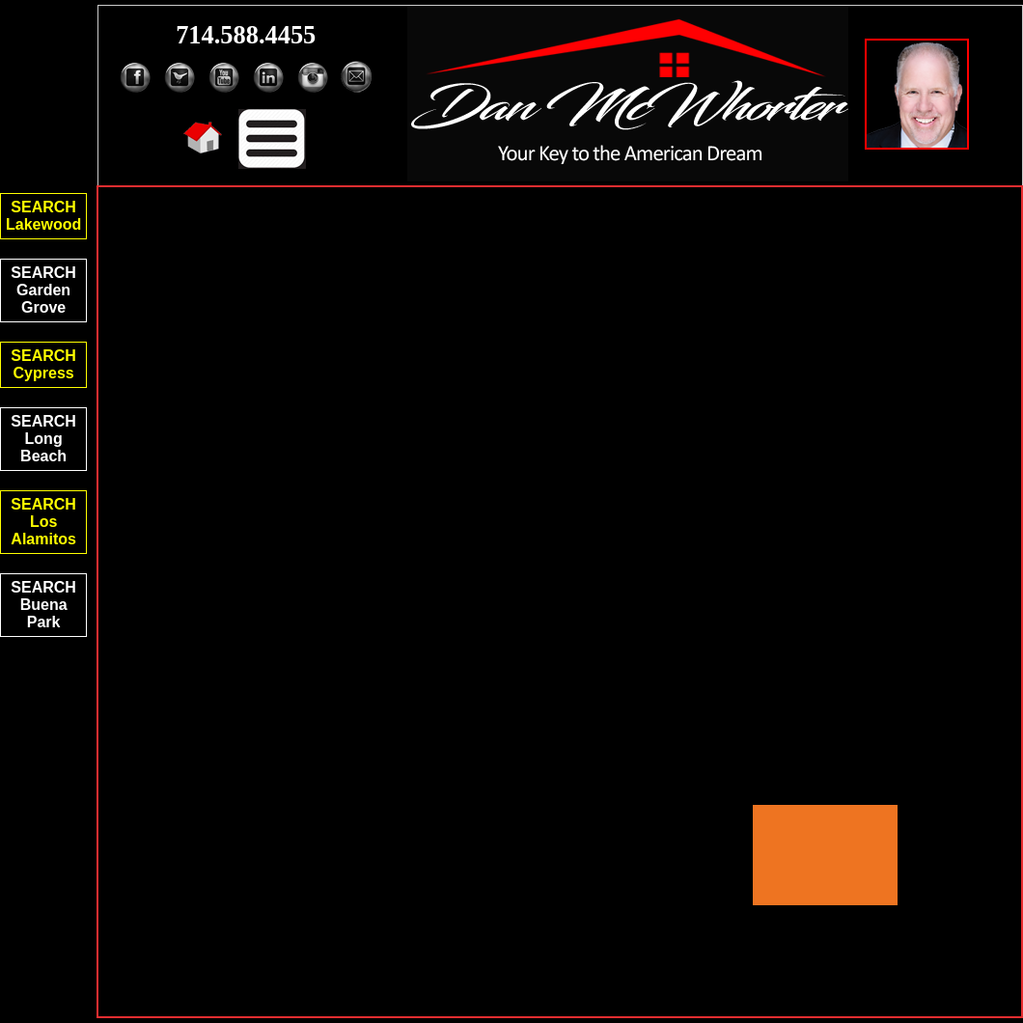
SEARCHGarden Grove (43, 290)
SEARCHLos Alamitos (43, 521)
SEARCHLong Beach (43, 438)
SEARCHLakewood (43, 216)
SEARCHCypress (43, 364)
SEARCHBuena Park (43, 604)
